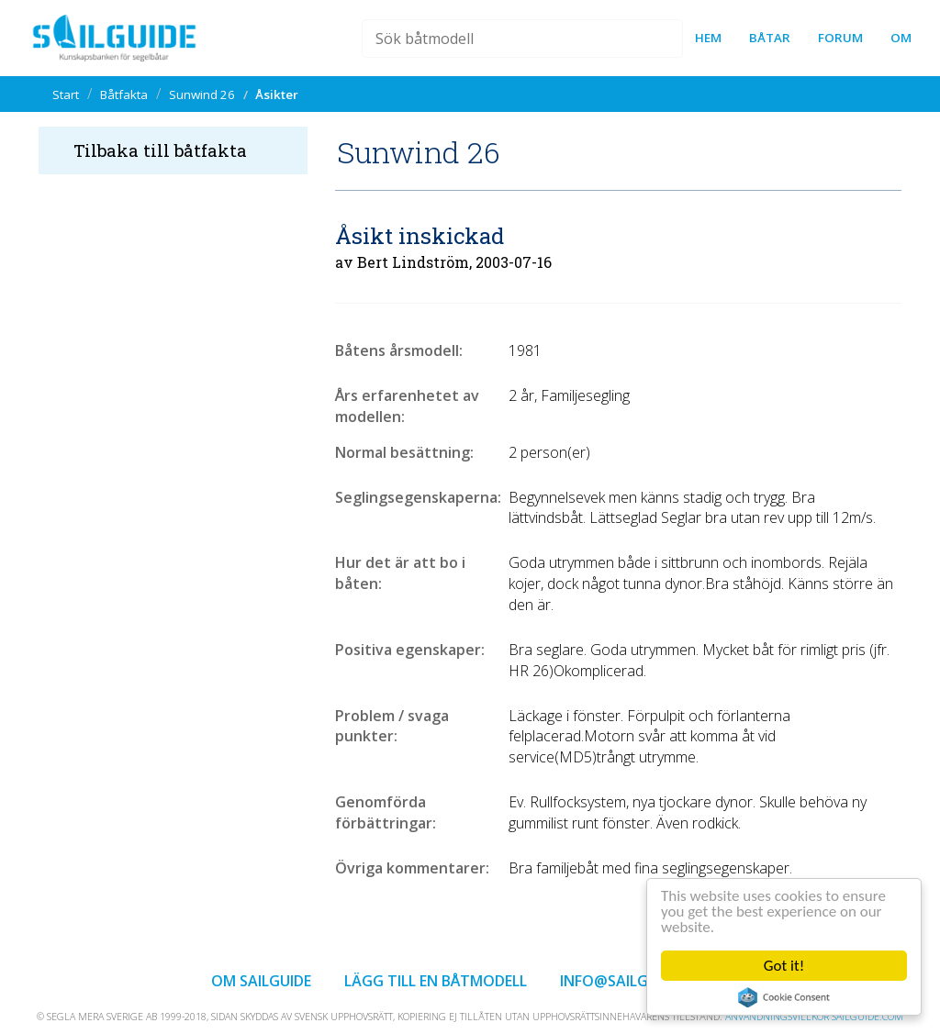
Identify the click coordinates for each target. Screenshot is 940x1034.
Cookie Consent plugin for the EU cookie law (784, 997)
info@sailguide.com (638, 981)
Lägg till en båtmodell (435, 981)
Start (65, 94)
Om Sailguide (261, 981)
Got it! (784, 965)
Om (901, 37)
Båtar (769, 37)
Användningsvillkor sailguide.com (814, 1016)
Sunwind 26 (202, 94)
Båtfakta (124, 94)
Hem (708, 37)
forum (840, 37)
